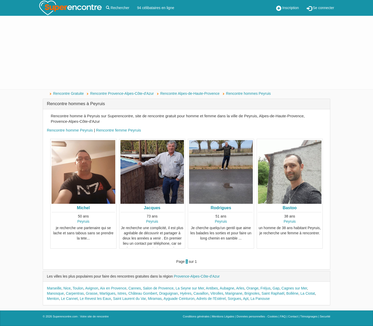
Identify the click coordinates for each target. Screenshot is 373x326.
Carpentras (75, 293)
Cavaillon (201, 293)
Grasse (91, 293)
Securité (325, 316)
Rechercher (117, 8)
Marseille (54, 288)
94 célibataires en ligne (155, 8)
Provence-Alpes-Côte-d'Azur (197, 276)
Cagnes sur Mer (294, 288)
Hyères (185, 293)
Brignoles (251, 293)
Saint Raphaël (273, 293)
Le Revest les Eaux (95, 298)
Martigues (107, 293)
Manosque (55, 293)
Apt (245, 298)
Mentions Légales (223, 316)
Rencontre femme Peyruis (118, 130)
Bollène (292, 293)
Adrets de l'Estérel (211, 298)
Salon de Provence (158, 288)
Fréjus (266, 288)
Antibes (212, 288)
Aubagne (227, 288)
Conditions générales (196, 316)
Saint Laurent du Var (129, 298)
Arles (240, 288)
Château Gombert (142, 293)
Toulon (78, 288)
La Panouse (260, 298)
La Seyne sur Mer (190, 288)
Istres (121, 293)
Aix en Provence (113, 288)
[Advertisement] (186, 53)
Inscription (287, 8)
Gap (275, 288)
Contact (293, 316)
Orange (252, 288)
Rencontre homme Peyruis (70, 130)
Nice (67, 288)
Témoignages (309, 316)
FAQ (283, 316)
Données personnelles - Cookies (257, 316)
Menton (53, 298)
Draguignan (168, 293)
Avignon (91, 288)
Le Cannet (69, 298)
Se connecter (320, 8)
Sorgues (234, 298)
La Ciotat (307, 293)
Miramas (155, 298)
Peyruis (83, 221)
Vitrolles (216, 293)
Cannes (134, 288)
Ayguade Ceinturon (179, 298)
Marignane (233, 293)
